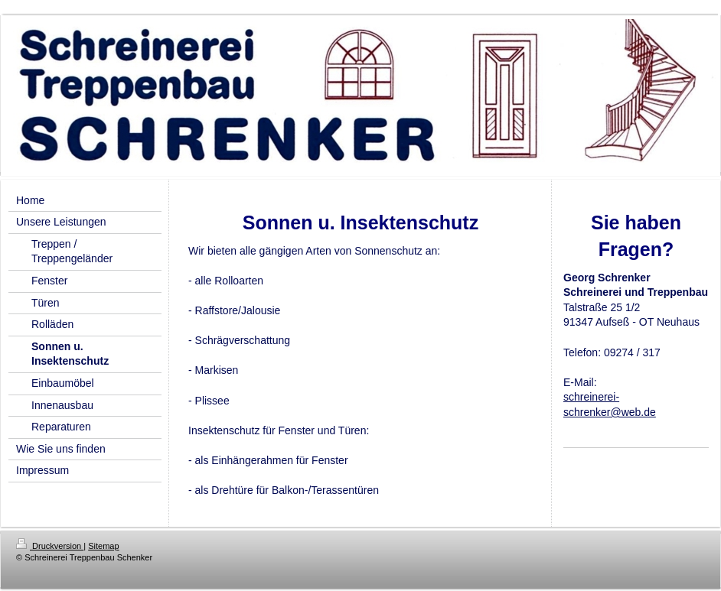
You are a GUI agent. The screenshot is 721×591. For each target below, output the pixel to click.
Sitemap (103, 545)
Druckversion (49, 545)
